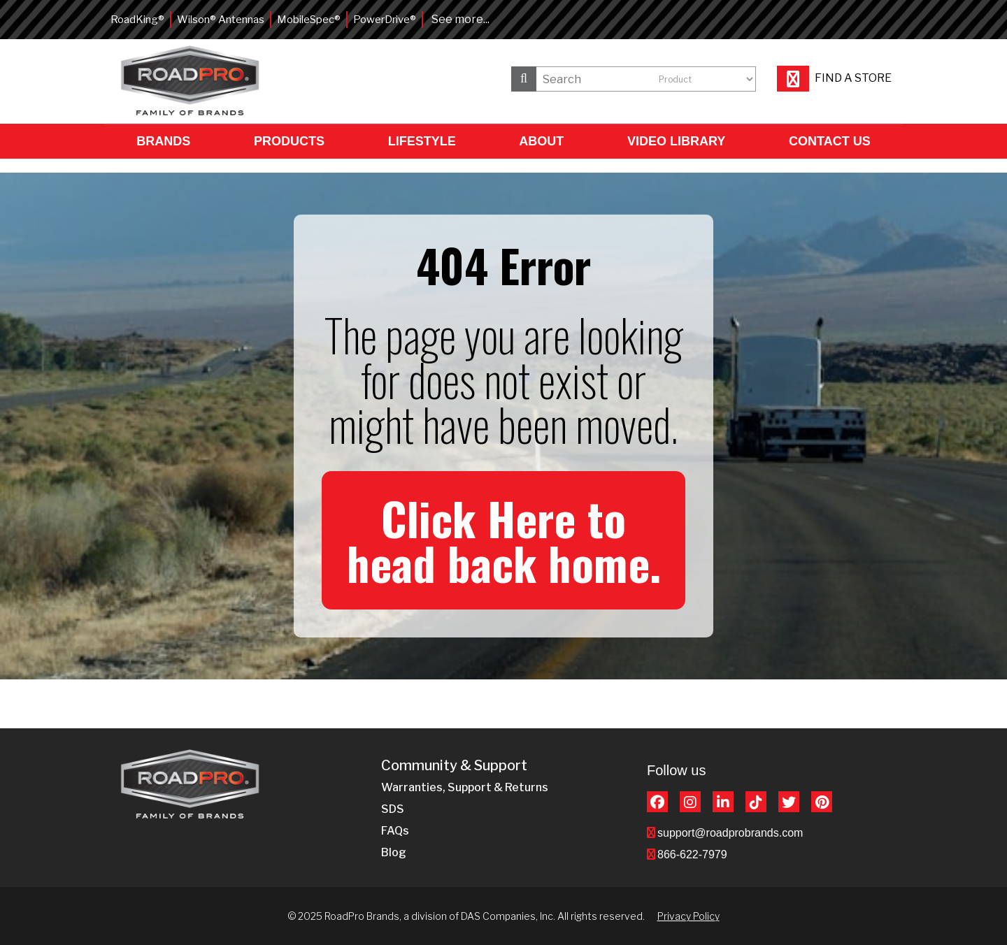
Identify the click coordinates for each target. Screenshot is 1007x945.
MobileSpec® (309, 19)
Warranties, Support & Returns (464, 787)
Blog (393, 852)
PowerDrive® (384, 19)
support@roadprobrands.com (730, 833)
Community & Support (454, 766)
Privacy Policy (688, 916)
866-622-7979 (692, 854)
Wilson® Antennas (220, 19)
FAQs (395, 830)
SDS (392, 809)
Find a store (834, 78)
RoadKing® (137, 19)
